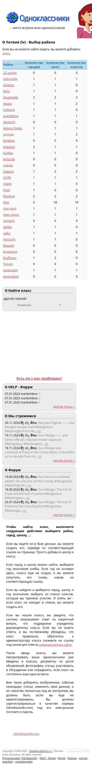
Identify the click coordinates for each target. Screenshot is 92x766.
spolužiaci (7, 761)
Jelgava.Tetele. (13, 128)
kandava (9, 140)
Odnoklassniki (29, 758)
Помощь (72, 758)
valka (6, 233)
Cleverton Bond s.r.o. (40, 751)
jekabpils (9, 122)
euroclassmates (23, 761)
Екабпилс (9, 258)
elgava (7, 104)
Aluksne (8, 85)
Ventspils (9, 239)
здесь (6, 53)
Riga (6, 202)
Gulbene (9, 110)
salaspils (9, 221)
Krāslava (9, 147)
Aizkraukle (10, 79)
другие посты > (64, 406)
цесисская (10, 270)
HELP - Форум (47, 758)
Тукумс (8, 264)
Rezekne (9, 196)
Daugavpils (10, 97)
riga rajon (9, 208)
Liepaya (8, 171)
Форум (61, 758)
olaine (7, 184)
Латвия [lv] (24, 305)
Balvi (6, 91)
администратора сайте (55, 645)
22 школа (9, 73)
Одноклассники (11, 758)
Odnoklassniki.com (26, 734)
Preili (6, 190)
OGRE (7, 177)
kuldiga (8, 153)
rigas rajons (11, 215)
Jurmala (8, 134)
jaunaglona (10, 116)
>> (39, 431)
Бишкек (8, 245)
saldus (7, 227)
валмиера (10, 252)
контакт (83, 758)
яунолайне (11, 276)
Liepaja (8, 165)
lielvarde (9, 159)
